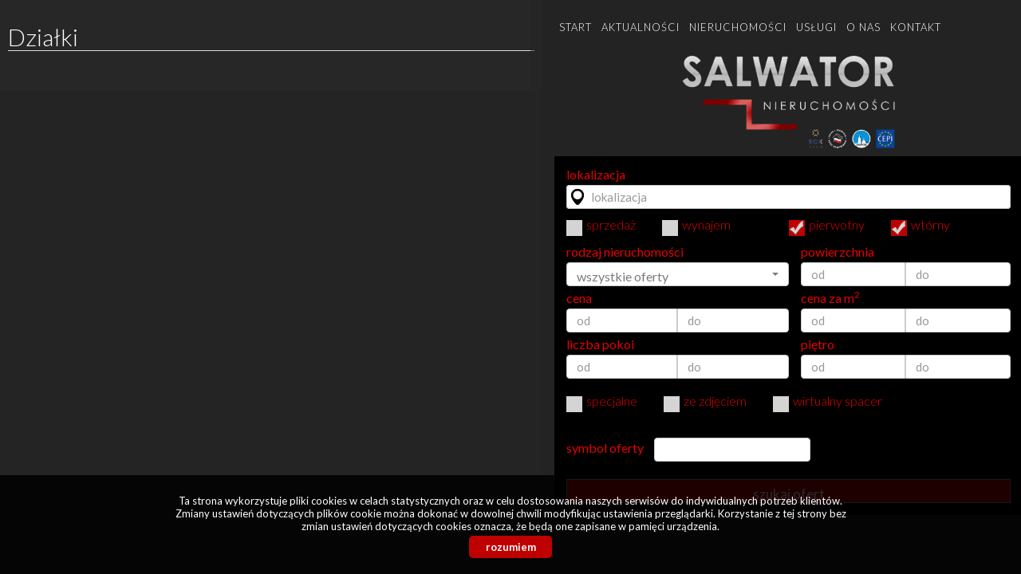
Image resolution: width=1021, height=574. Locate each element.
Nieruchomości (737, 27)
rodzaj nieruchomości (625, 252)
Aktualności (640, 27)
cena (579, 298)
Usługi (816, 27)
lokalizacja (595, 174)
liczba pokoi (600, 344)
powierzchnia (837, 252)
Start (575, 27)
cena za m (830, 298)
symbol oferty (605, 448)
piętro (817, 344)
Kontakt (915, 27)
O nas (863, 27)
